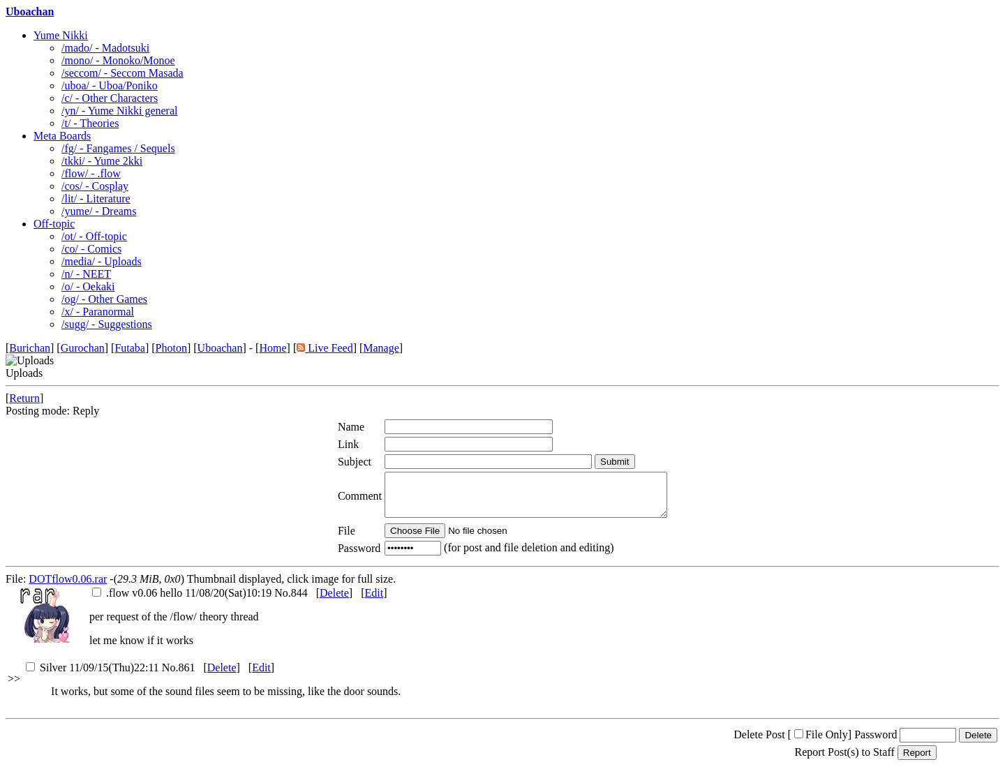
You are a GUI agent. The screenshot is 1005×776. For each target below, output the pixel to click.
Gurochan (83, 348)
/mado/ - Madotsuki (105, 48)
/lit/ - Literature (96, 198)
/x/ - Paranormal (97, 312)
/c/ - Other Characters (109, 98)
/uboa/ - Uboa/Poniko (109, 85)
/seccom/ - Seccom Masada (122, 73)
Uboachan (30, 11)
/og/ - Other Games (104, 299)
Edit (373, 601)
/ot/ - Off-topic (94, 236)
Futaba (129, 348)
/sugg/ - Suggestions (106, 324)
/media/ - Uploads (101, 261)
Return (24, 398)
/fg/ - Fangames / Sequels (118, 148)
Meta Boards (62, 136)
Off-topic (54, 224)
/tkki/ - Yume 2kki (101, 161)
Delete (334, 601)
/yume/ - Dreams (99, 211)
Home (272, 348)
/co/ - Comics (91, 249)
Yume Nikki (61, 35)
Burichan (29, 348)
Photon (171, 348)
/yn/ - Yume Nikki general (119, 111)
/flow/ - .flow (91, 173)
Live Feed (324, 348)
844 (299, 601)
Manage (381, 348)
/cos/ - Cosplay (94, 186)
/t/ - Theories (90, 123)
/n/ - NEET (86, 274)
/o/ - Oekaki (87, 286)
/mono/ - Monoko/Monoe (118, 60)
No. (282, 601)
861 (186, 676)
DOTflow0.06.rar (68, 587)
